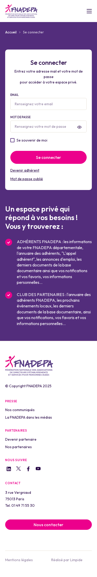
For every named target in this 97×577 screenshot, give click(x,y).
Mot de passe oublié (26, 179)
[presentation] (79, 127)
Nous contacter (48, 524)
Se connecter (48, 157)
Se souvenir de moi (32, 140)
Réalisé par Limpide (67, 560)
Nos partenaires (18, 447)
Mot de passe (48, 123)
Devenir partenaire (20, 439)
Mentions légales (19, 560)
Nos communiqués (20, 409)
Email (48, 101)
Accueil (11, 32)
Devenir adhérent (24, 170)
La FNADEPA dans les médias (28, 417)
